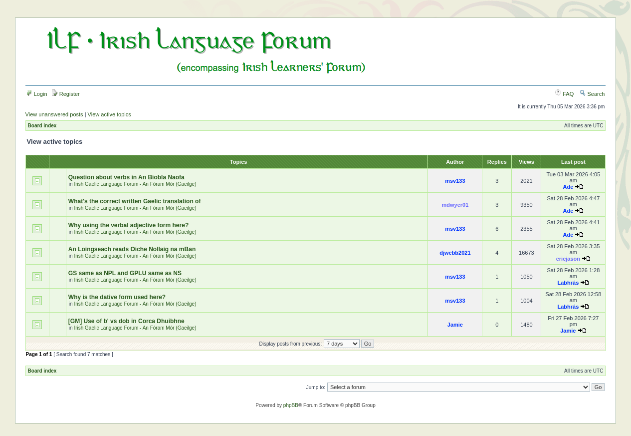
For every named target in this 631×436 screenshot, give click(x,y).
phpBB (290, 405)
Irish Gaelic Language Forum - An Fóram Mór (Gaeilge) (135, 184)
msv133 (455, 181)
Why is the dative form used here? (117, 297)
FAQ (564, 94)
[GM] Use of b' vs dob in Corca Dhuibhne (126, 321)
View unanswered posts (54, 114)
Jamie (455, 325)
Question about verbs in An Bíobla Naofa (126, 177)
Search (592, 94)
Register (66, 94)
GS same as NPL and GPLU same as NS (125, 273)
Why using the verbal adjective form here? (128, 225)
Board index (42, 125)
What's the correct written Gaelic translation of (134, 201)
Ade (568, 187)
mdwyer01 (454, 205)
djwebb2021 (454, 253)
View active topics (109, 114)
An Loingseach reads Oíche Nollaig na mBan (132, 249)
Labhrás (568, 283)
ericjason (568, 259)
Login (36, 94)
